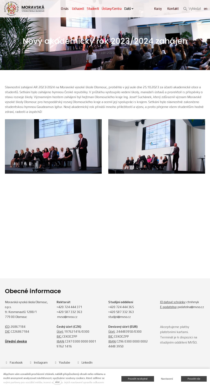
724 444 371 (73, 307)
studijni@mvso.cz (119, 317)
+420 (60, 307)
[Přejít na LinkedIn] (84, 362)
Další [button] (130, 9)
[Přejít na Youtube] (62, 362)
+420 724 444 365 (121, 307)
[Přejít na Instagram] (38, 362)
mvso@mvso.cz (67, 317)
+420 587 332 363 (69, 312)
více (57, 381)
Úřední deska (16, 342)
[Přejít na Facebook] (14, 362)
